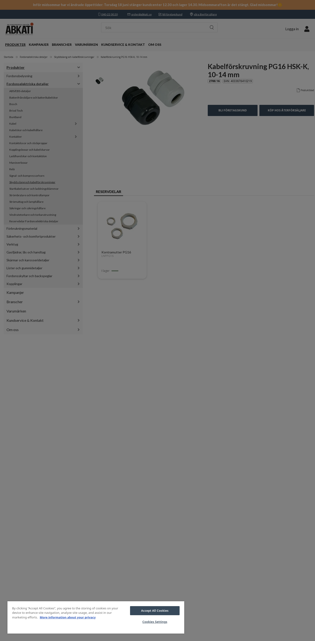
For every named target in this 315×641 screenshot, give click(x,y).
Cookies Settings (154, 622)
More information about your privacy (68, 617)
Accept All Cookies (155, 610)
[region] (95, 617)
